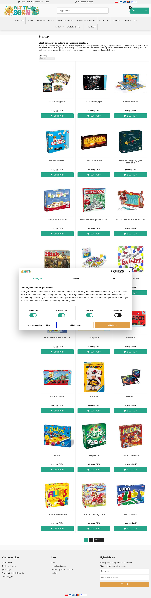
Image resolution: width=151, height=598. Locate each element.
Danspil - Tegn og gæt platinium (130, 161)
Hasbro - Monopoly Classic (94, 219)
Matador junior (57, 396)
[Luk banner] (129, 271)
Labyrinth (94, 337)
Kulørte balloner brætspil (57, 337)
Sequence (94, 455)
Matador (130, 337)
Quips (57, 455)
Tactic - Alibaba (131, 455)
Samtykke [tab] (37, 278)
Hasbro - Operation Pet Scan (130, 219)
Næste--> (98, 540)
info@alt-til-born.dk (16, 573)
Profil (53, 563)
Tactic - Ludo (130, 514)
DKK (138, 10)
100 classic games (57, 101)
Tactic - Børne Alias (57, 514)
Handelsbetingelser (59, 566)
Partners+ (131, 396)
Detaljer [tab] (75, 278)
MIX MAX (94, 396)
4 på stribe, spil (94, 101)
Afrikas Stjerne (130, 101)
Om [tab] (113, 278)
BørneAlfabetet (57, 160)
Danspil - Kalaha (94, 160)
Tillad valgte (75, 325)
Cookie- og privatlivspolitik (62, 570)
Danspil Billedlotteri (57, 219)
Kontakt (54, 573)
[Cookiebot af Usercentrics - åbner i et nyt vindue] (113, 271)
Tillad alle (112, 325)
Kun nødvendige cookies (39, 325)
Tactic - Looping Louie (93, 514)
